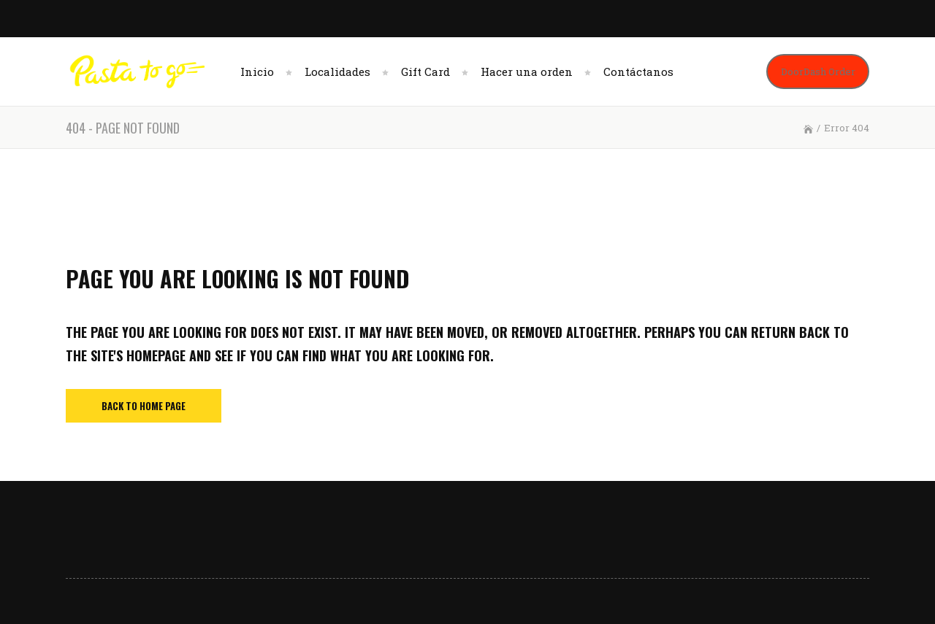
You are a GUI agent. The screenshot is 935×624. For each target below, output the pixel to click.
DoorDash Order (818, 71)
